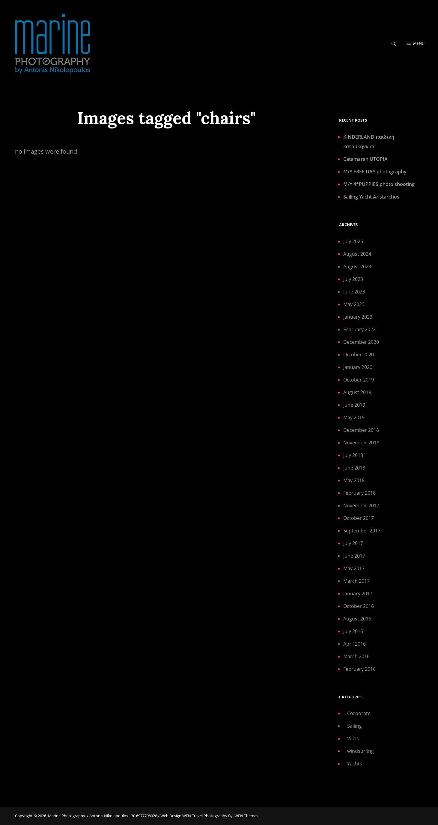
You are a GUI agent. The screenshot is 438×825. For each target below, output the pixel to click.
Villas (353, 738)
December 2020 (361, 342)
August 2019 (357, 392)
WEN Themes (246, 815)
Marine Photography (66, 815)
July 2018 (353, 455)
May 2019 (354, 417)
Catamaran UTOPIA (365, 159)
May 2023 (354, 304)
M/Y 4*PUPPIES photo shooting (379, 184)
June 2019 (354, 405)
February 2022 (359, 329)
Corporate (359, 713)
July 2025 (353, 241)
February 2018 (359, 493)
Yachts (354, 763)
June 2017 (354, 555)
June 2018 (354, 467)
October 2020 (358, 354)
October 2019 (358, 379)
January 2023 (357, 317)
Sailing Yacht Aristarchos (371, 196)
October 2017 (358, 518)
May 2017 (354, 568)
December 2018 (361, 430)
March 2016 (356, 656)
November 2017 (361, 505)
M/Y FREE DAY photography (375, 171)
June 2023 (354, 291)
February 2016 (359, 669)
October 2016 (358, 606)
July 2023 (353, 279)
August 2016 (357, 618)
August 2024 (357, 254)
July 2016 (353, 631)
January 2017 (357, 593)
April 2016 (354, 644)
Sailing (354, 726)
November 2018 (361, 442)
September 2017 (361, 530)
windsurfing (360, 751)
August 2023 (357, 266)
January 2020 (357, 367)
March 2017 (356, 581)
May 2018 (354, 480)
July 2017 (353, 543)
